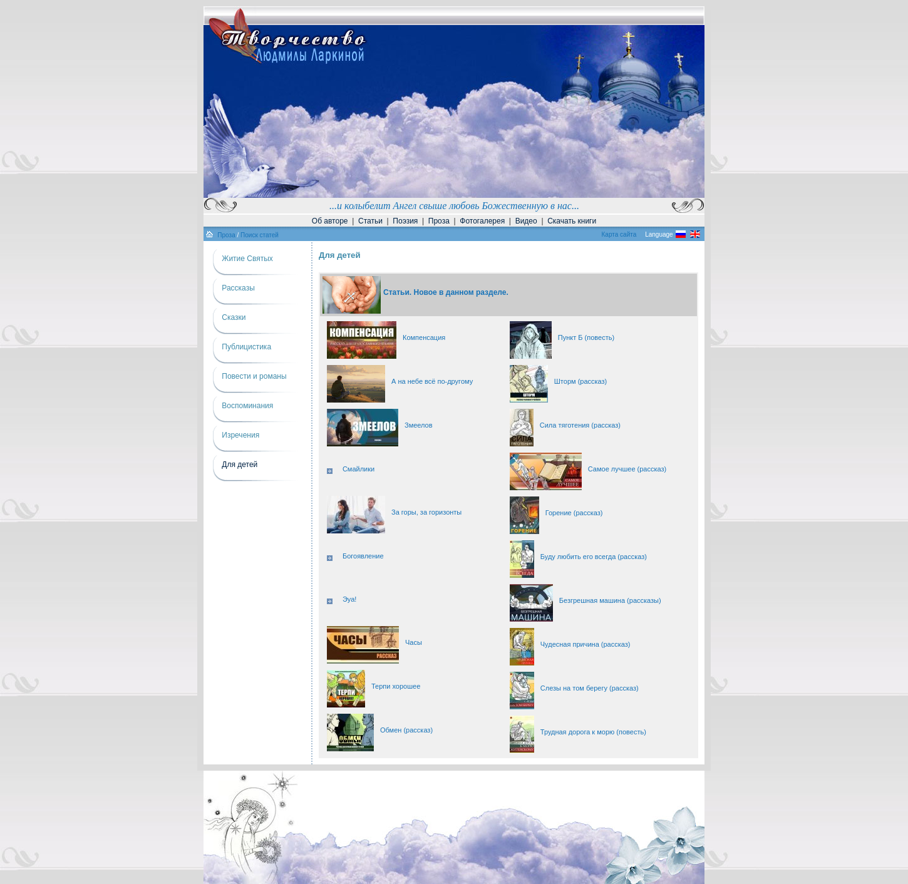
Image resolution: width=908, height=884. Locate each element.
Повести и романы (254, 376)
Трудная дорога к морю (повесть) (593, 732)
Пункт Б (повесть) (586, 337)
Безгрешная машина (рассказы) (610, 600)
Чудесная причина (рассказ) (585, 644)
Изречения (240, 435)
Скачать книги (571, 221)
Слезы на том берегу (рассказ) (589, 688)
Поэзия (405, 221)
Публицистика (246, 346)
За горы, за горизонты (426, 512)
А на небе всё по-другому (432, 381)
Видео (526, 221)
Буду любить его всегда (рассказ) (593, 556)
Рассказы (238, 288)
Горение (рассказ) (574, 513)
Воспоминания (247, 405)
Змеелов (419, 425)
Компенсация (424, 337)
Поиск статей (259, 235)
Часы (413, 642)
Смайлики (358, 469)
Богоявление (363, 556)
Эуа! (349, 599)
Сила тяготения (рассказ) (580, 425)
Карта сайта (619, 234)
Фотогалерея (482, 221)
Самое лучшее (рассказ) (627, 469)
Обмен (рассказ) (406, 730)
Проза (439, 221)
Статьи (370, 221)
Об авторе (330, 221)
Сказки (233, 317)
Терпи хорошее (395, 686)
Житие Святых (247, 258)
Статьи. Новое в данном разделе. (445, 292)
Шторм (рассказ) (580, 381)
